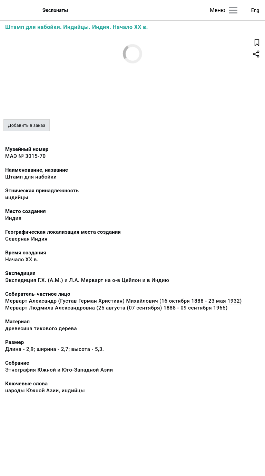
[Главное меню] (233, 10)
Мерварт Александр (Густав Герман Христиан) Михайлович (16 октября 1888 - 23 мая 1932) (123, 301)
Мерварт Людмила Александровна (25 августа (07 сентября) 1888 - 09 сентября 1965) (116, 308)
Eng (255, 10)
